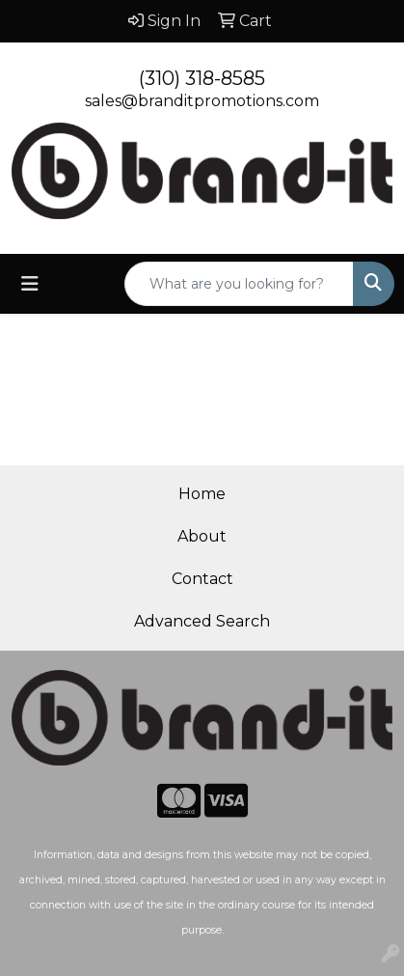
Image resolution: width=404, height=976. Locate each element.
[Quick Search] (239, 284)
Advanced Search (202, 621)
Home (202, 494)
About (202, 536)
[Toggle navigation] (30, 283)
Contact (202, 579)
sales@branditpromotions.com (202, 101)
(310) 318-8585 (202, 78)
